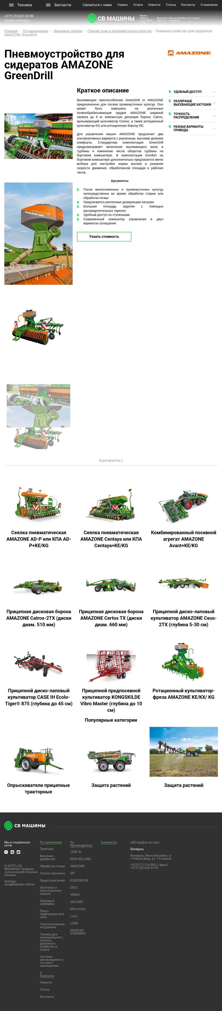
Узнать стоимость (104, 237)
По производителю (81, 844)
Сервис (123, 4)
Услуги (138, 4)
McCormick (78, 909)
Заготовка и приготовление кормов (50, 890)
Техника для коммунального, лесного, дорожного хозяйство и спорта (51, 942)
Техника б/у (108, 842)
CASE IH (75, 852)
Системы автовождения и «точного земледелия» (51, 961)
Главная (11, 31)
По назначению (35, 31)
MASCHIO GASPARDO (77, 932)
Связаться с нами (97, 5)
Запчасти (62, 5)
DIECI (73, 887)
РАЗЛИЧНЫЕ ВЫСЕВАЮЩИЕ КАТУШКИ (192, 102)
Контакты (188, 4)
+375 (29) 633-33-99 (144, 868)
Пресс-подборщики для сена (52, 914)
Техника (24, 5)
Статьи (171, 4)
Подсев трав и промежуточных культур (120, 31)
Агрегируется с (111, 460)
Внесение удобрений (47, 857)
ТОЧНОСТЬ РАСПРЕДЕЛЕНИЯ (186, 115)
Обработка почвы (52, 866)
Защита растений (52, 880)
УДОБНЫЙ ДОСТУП (188, 92)
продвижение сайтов (19, 884)
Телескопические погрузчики (52, 925)
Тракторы (47, 849)
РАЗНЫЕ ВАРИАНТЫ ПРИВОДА (188, 128)
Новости (154, 4)
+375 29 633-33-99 (19, 16)
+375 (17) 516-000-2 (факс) (149, 865)
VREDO (75, 894)
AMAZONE (77, 866)
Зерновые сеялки (68, 31)
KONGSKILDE (79, 880)
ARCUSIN (76, 902)
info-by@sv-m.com (145, 842)
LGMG (74, 923)
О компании (209, 4)
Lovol (73, 916)
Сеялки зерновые (52, 873)
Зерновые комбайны (47, 902)
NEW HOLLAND (80, 859)
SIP (72, 873)
